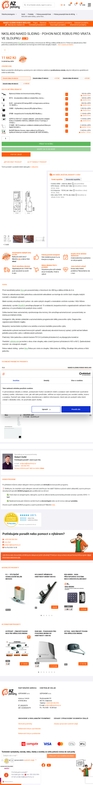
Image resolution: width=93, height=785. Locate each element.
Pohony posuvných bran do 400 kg (64, 14)
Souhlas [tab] (16, 380)
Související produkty (58, 25)
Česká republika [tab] (57, 179)
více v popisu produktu (65, 45)
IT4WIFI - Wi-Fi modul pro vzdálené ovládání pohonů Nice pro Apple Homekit (30, 126)
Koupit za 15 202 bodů (46, 149)
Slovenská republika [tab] (73, 179)
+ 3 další (6, 245)
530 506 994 (25, 466)
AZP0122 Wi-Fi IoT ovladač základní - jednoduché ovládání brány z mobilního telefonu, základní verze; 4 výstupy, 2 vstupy (29, 121)
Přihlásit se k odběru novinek (61, 756)
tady (53, 505)
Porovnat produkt (13, 162)
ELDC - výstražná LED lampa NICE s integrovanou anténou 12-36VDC (29, 104)
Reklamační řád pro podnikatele (29, 733)
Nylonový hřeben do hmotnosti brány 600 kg (25, 94)
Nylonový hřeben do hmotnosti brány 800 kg (45, 576)
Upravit (46, 409)
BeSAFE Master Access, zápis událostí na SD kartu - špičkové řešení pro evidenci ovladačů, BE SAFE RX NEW (29, 131)
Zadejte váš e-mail (9, 756)
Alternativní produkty (78, 25)
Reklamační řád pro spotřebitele (29, 729)
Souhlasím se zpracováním (18, 760)
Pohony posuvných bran (43, 14)
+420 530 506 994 (10, 539)
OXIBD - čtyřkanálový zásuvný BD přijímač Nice (25, 108)
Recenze (43, 23)
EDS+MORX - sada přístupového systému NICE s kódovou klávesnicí (75, 577)
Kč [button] (62, 5)
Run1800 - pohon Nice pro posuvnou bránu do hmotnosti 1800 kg (45, 633)
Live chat (7, 542)
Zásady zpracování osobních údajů (66, 724)
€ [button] (64, 5)
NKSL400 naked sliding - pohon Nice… (32, 16)
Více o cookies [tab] (77, 380)
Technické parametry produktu (60, 23)
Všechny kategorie (9, 14)
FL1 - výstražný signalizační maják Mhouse (14, 577)
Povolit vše (76, 409)
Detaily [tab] (46, 380)
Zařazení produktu (81, 23)
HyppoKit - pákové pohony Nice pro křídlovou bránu (17, 632)
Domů (23, 14)
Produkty (30, 14)
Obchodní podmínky (25, 724)
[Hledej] (25, 5)
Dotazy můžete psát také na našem (29, 468)
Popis (35, 23)
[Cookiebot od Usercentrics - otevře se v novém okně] (80, 374)
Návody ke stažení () (15, 25)
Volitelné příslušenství (37, 25)
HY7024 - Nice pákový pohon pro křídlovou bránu (75, 632)
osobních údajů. (29, 760)
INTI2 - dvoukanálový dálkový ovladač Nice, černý (26, 98)
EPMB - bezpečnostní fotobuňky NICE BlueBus (25, 114)
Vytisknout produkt (37, 162)
